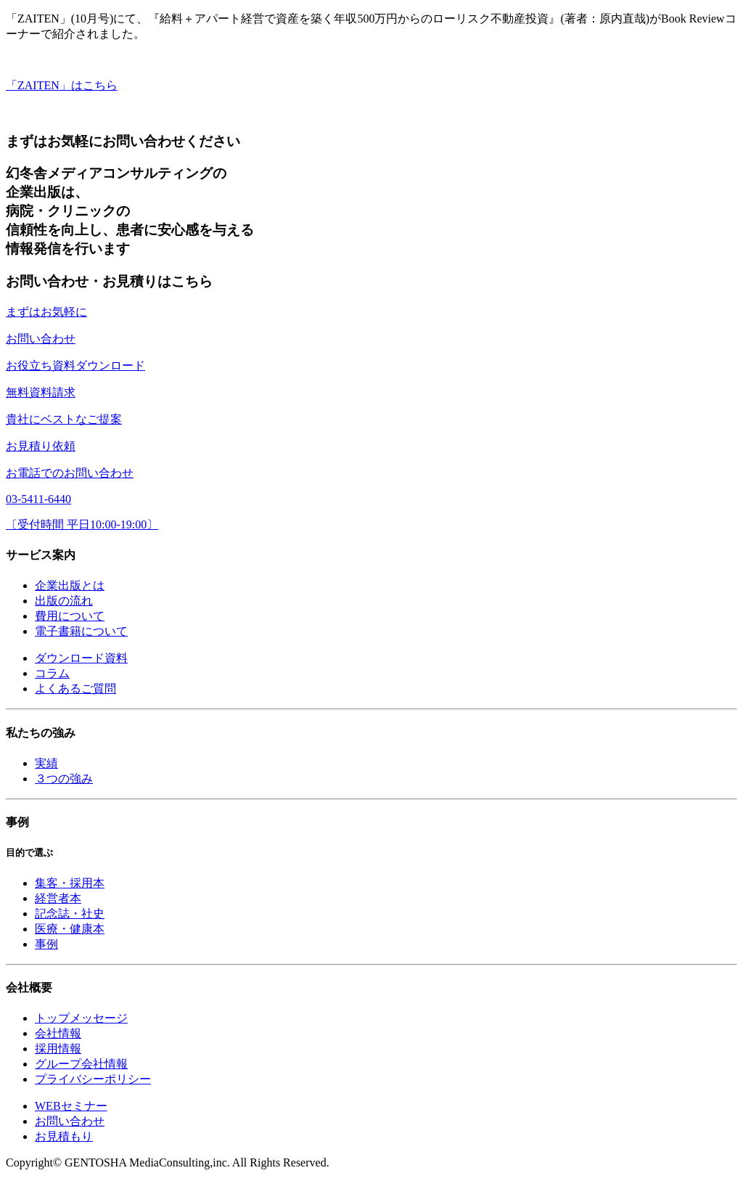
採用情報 (58, 1048)
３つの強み (64, 778)
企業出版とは (69, 585)
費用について (69, 616)
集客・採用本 (69, 883)
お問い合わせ (69, 1121)
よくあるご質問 (75, 688)
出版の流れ (64, 600)
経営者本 (58, 898)
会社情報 (58, 1033)
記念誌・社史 (69, 913)
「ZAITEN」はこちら (62, 85)
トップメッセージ (81, 1018)
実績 (46, 763)
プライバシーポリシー (93, 1079)
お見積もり (64, 1136)
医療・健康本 (69, 929)
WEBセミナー (71, 1106)
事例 (46, 944)
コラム (52, 673)
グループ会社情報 (81, 1064)
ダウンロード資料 (81, 658)
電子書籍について (81, 631)
